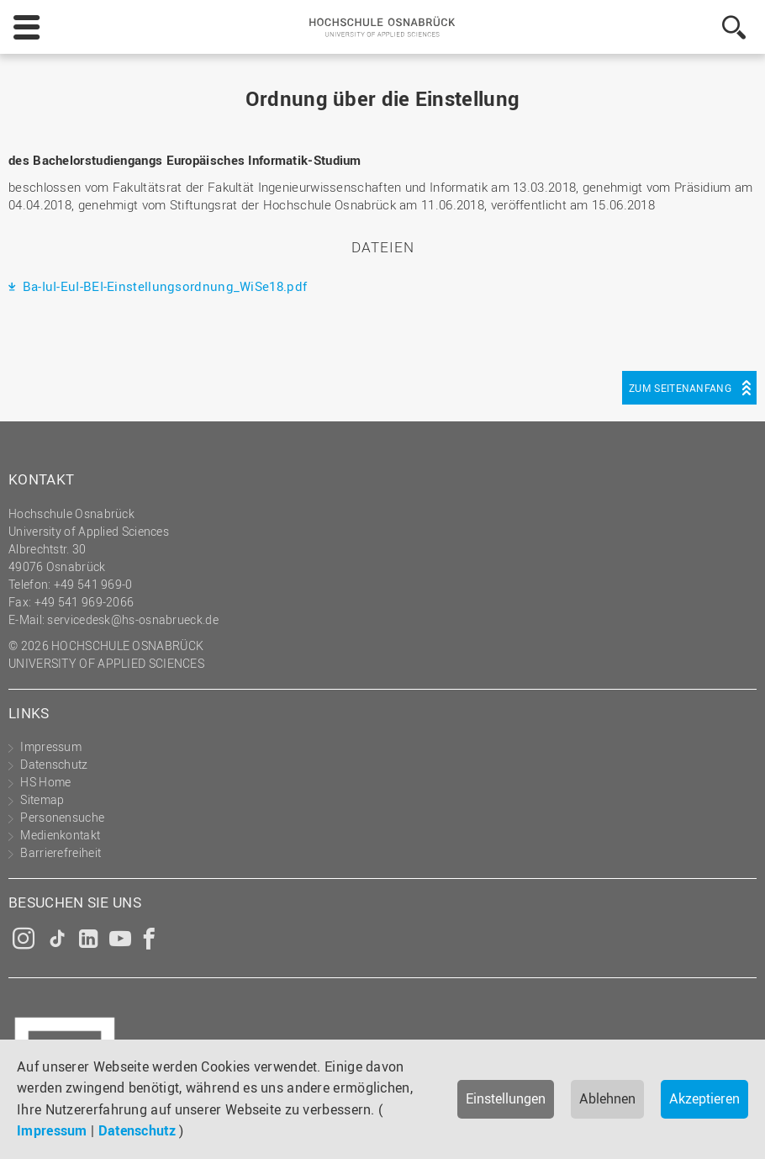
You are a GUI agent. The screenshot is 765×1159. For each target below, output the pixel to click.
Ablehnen (607, 1098)
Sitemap (42, 799)
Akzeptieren (704, 1098)
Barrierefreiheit (60, 852)
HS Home (45, 782)
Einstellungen (506, 1098)
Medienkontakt (60, 835)
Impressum (52, 1130)
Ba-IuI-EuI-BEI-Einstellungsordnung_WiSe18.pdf (162, 286)
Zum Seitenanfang (680, 387)
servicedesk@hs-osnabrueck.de (132, 619)
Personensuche (62, 817)
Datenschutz (137, 1130)
